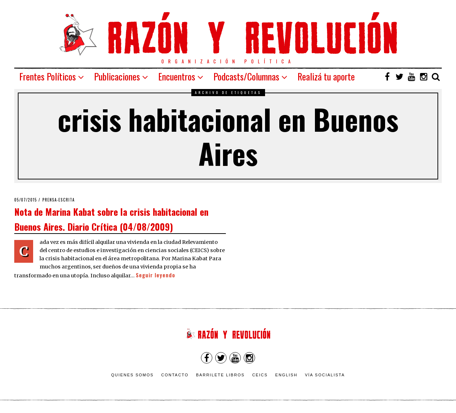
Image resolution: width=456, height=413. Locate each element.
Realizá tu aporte (326, 76)
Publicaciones (117, 76)
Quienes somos (132, 375)
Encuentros (176, 76)
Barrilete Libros (220, 375)
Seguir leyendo (155, 275)
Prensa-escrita (58, 200)
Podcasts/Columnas (246, 76)
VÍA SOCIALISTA (325, 375)
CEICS (260, 375)
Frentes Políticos (47, 76)
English (286, 375)
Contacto (174, 375)
